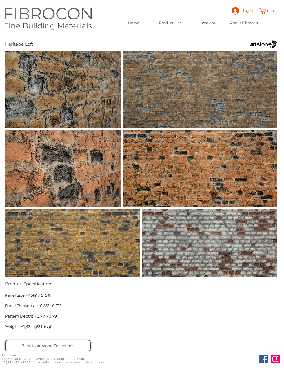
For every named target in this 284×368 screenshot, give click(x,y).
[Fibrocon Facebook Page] (263, 359)
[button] (269, 11)
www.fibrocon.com (89, 362)
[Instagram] (275, 359)
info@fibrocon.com (52, 362)
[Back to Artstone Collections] (48, 345)
